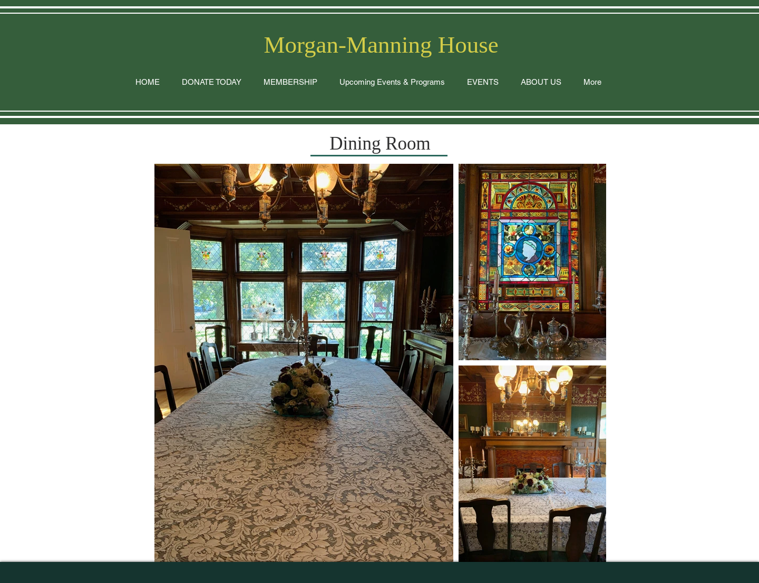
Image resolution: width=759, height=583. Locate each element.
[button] (483, 82)
